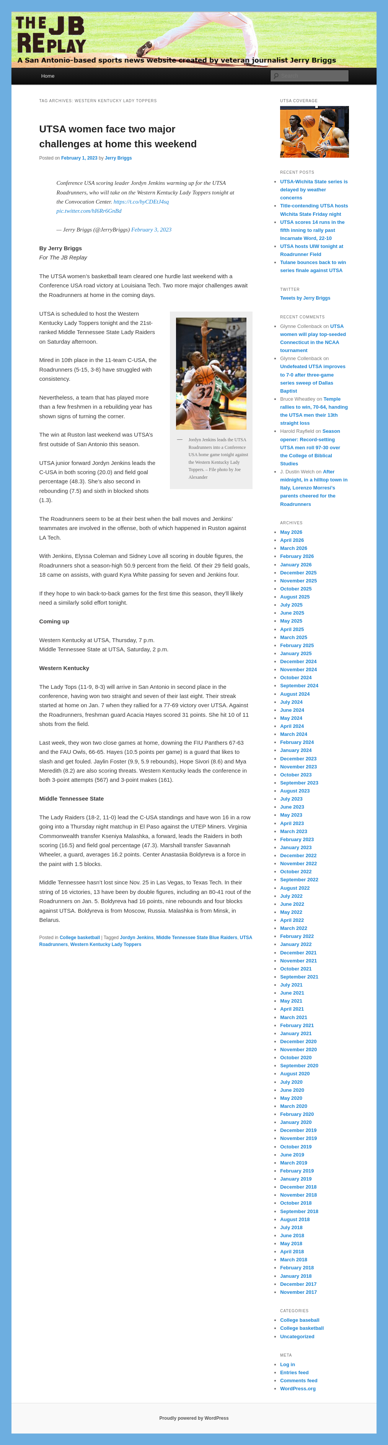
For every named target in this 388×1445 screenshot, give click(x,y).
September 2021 (299, 977)
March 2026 (293, 548)
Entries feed (294, 1372)
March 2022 (293, 928)
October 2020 (295, 1057)
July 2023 (291, 799)
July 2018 (291, 1227)
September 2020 (299, 1065)
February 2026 (297, 556)
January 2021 (295, 1033)
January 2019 (295, 1179)
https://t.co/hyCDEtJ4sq (141, 202)
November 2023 (298, 767)
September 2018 (299, 1211)
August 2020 (295, 1073)
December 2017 (298, 1284)
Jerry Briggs (118, 158)
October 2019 (295, 1147)
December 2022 (298, 855)
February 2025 (297, 645)
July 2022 (291, 896)
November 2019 (298, 1138)
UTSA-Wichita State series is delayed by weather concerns (314, 190)
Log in (287, 1364)
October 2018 (295, 1203)
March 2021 (293, 1017)
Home (48, 76)
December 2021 (298, 953)
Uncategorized (297, 1336)
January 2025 (295, 653)
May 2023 (291, 815)
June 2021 (292, 993)
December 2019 (298, 1130)
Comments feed (299, 1380)
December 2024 (298, 661)
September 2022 (299, 879)
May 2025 (291, 621)
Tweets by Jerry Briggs (305, 298)
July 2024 (291, 702)
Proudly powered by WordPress (193, 1418)
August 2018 (295, 1219)
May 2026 (291, 532)
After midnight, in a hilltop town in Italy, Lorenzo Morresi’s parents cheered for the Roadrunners (313, 488)
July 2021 (291, 985)
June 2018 (292, 1235)
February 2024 (297, 742)
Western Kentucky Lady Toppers (106, 944)
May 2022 (291, 912)
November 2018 (298, 1195)
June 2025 (292, 613)
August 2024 (295, 694)
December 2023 (298, 759)
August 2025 (295, 597)
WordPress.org (298, 1388)
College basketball (80, 937)
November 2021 (298, 961)
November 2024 (298, 669)
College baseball (300, 1320)
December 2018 (298, 1187)
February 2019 (297, 1171)
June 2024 (292, 710)
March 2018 (293, 1259)
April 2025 (292, 629)
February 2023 (297, 839)
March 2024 (293, 734)
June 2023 (292, 807)
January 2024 (295, 750)
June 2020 (292, 1090)
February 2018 (297, 1267)
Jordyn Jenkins (137, 937)
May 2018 (291, 1243)
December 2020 (298, 1041)
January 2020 (295, 1122)
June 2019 (292, 1155)
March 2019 (293, 1163)
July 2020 (291, 1082)
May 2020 (291, 1098)
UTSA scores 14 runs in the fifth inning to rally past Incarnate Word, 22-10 (312, 230)
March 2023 (293, 831)
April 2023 (292, 823)
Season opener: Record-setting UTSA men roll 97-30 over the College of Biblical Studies (310, 447)
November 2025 (298, 581)
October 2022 (295, 871)
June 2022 (292, 904)
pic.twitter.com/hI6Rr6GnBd (89, 211)
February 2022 (297, 936)
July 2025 (291, 605)
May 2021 (291, 1001)
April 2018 (292, 1251)
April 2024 (292, 726)
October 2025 (295, 589)
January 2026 (295, 565)
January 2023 (295, 847)
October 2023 (295, 775)
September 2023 (299, 783)
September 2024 (299, 685)
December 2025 (298, 573)
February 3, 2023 (151, 230)
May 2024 (291, 718)
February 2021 (297, 1025)
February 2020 (297, 1114)
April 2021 (292, 1009)
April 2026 (292, 540)
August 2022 (295, 888)
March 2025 (293, 637)
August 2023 (295, 791)
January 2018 (295, 1276)
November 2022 (298, 863)
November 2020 (298, 1049)
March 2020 (293, 1106)
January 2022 (295, 944)
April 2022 (292, 920)
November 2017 (298, 1292)
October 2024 (295, 677)
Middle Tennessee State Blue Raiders (196, 937)
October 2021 (295, 969)
